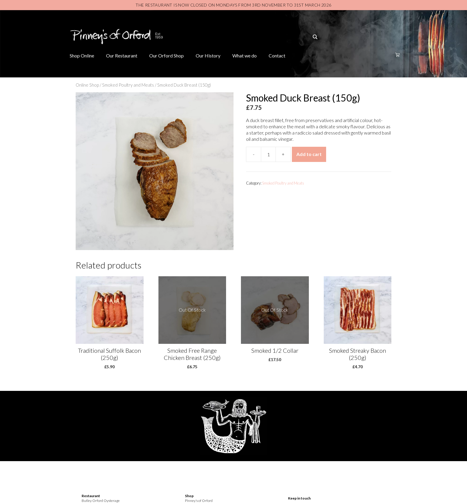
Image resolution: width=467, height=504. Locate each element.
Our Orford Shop (166, 55)
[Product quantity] (268, 154)
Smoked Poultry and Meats (128, 85)
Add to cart (309, 154)
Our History (208, 55)
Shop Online (82, 55)
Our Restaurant (121, 55)
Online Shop (87, 85)
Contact (277, 55)
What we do (244, 55)
